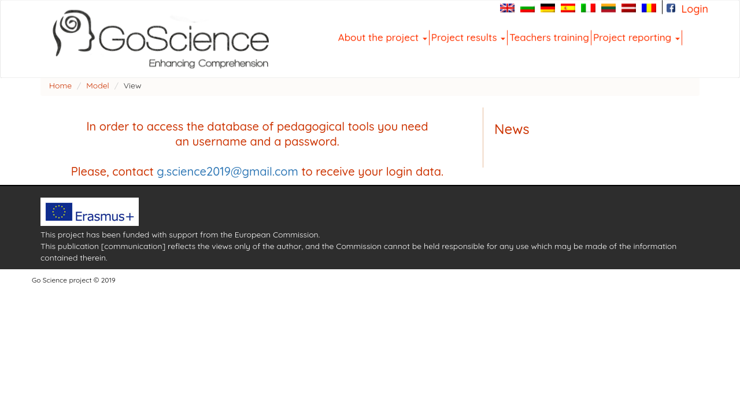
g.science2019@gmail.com (227, 171)
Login (694, 8)
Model (97, 85)
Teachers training (549, 37)
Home (60, 85)
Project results (468, 37)
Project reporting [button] (636, 37)
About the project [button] (382, 37)
